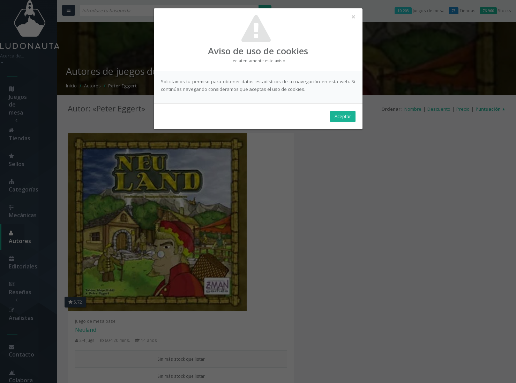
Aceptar (343, 119)
